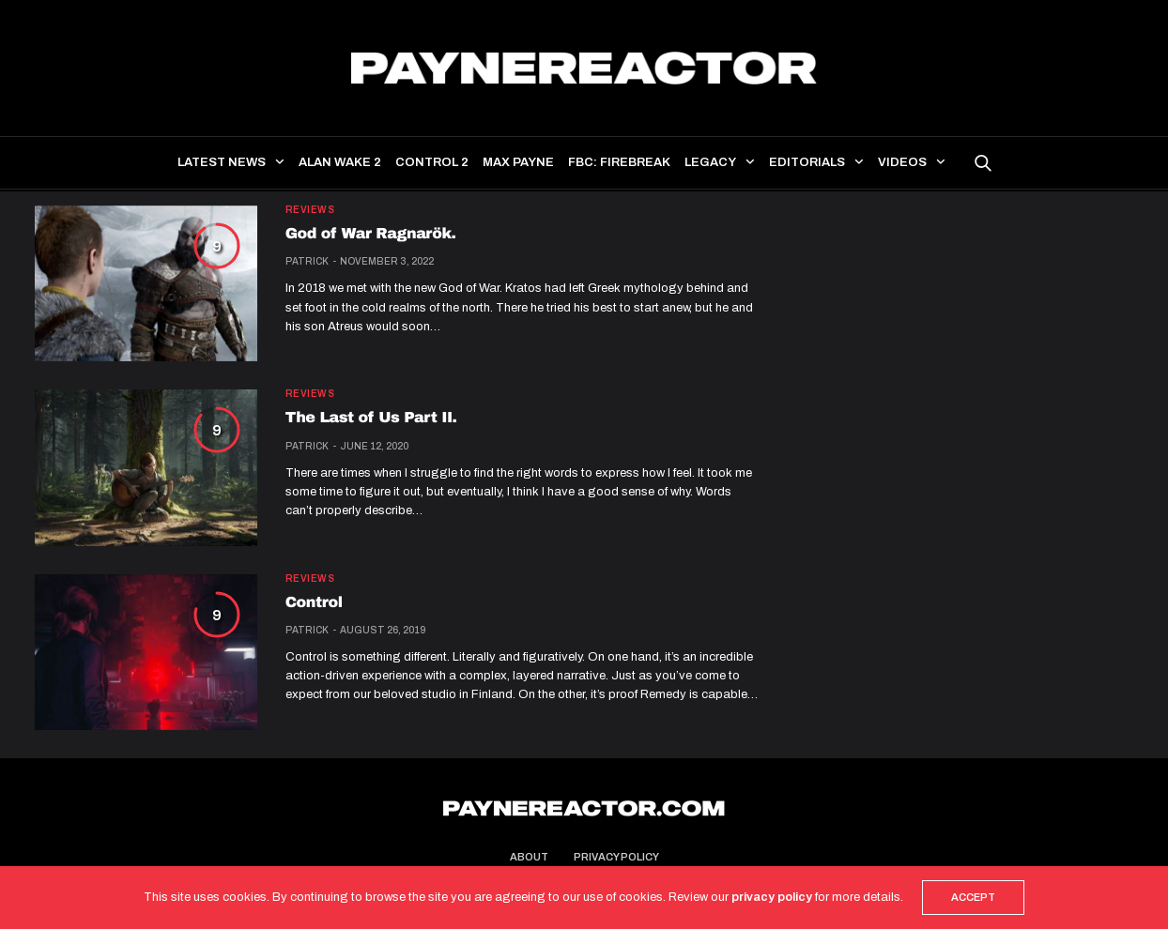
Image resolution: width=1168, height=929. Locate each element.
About (529, 856)
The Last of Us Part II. (371, 418)
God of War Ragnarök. (370, 234)
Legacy (710, 162)
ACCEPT (973, 897)
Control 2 (432, 162)
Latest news (221, 162)
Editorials (807, 162)
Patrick (307, 261)
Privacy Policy (616, 856)
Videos (902, 162)
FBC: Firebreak (619, 162)
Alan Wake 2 (340, 162)
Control (314, 603)
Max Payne (518, 162)
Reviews (310, 210)
